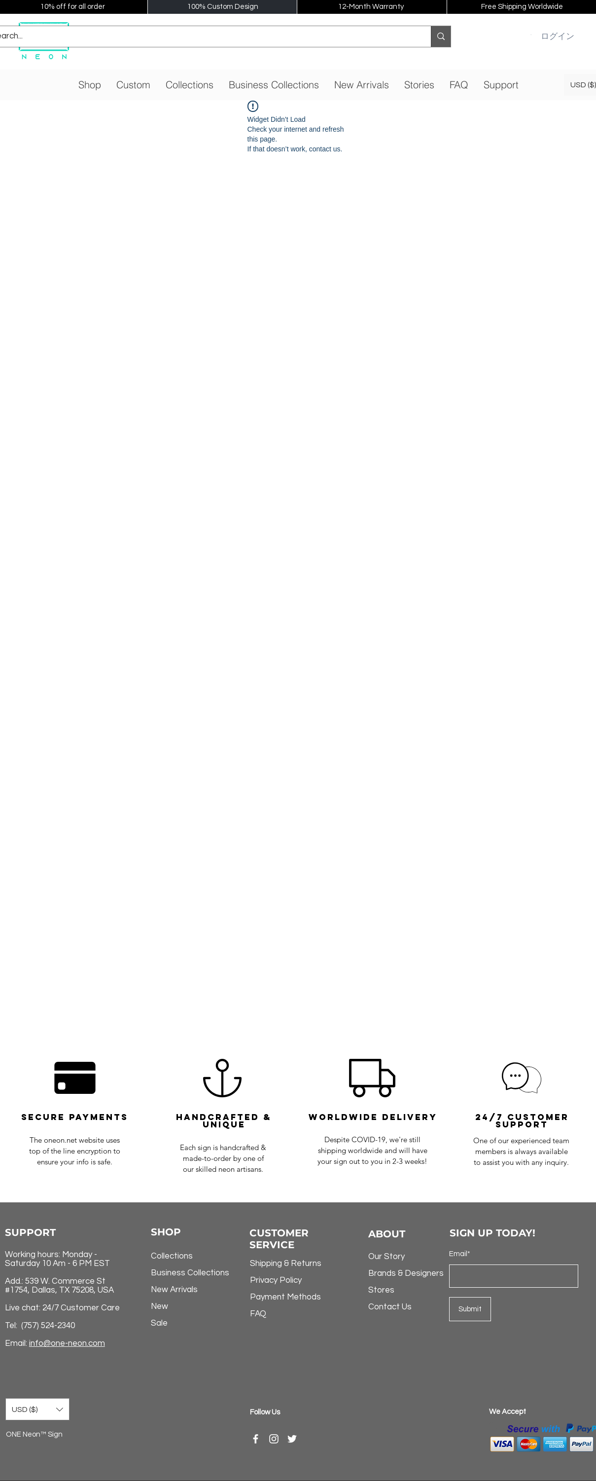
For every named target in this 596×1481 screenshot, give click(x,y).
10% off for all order (72, 6)
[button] (531, 34)
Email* (459, 1254)
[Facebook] (255, 1439)
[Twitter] (292, 1439)
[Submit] (470, 1309)
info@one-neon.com (67, 1343)
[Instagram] (274, 1439)
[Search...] (441, 36)
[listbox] (37, 1409)
